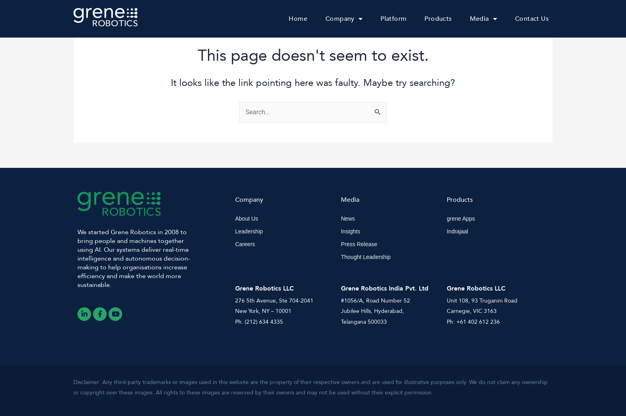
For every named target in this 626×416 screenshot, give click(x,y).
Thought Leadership (366, 257)
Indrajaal (457, 231)
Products (438, 18)
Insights (350, 231)
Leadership (249, 231)
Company (344, 19)
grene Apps (461, 218)
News (348, 218)
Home (298, 18)
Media (483, 19)
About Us (246, 218)
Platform (393, 18)
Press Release (359, 244)
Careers (245, 244)
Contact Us (532, 18)
